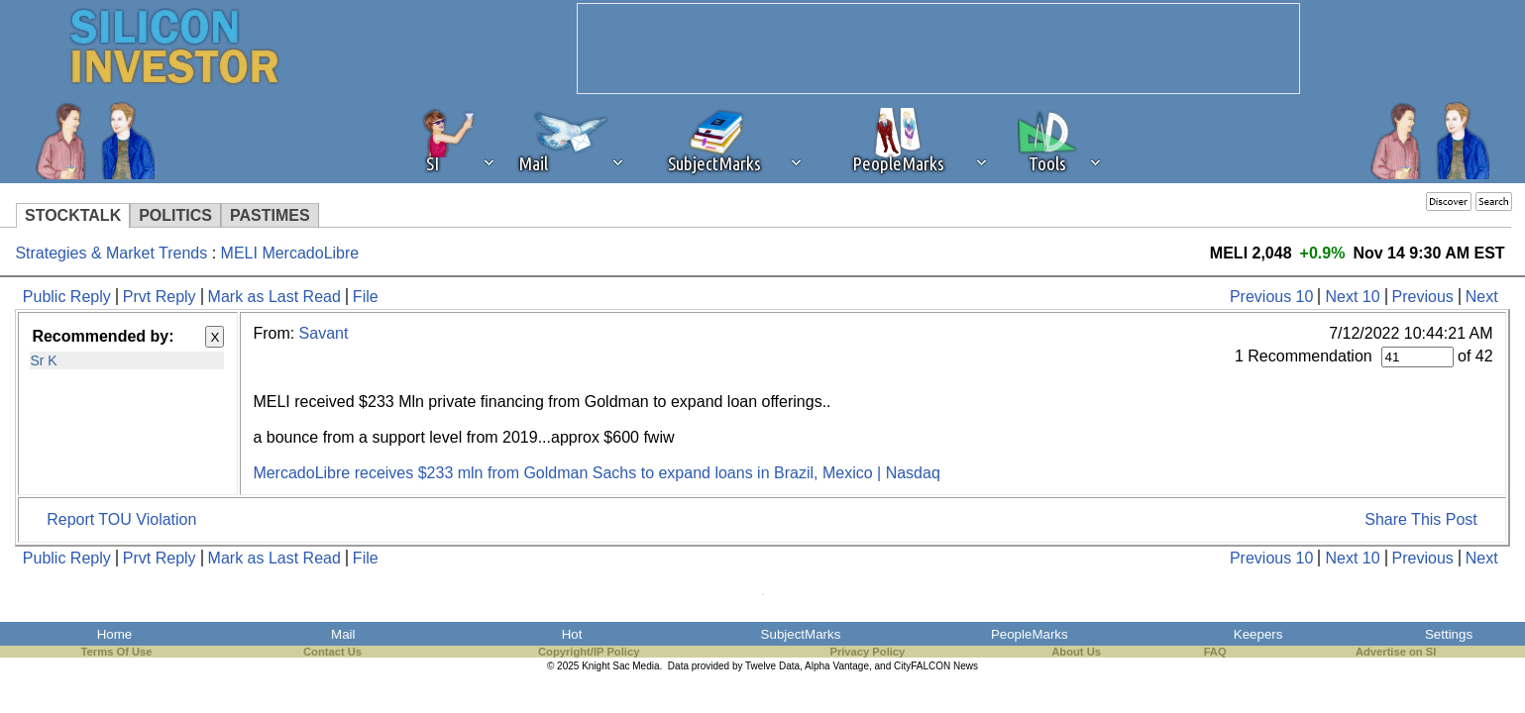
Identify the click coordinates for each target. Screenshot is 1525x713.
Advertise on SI (1396, 652)
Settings (1448, 634)
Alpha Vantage (837, 666)
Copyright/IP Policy (588, 652)
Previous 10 (1272, 296)
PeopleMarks (1029, 634)
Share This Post (1420, 519)
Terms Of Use (117, 652)
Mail (343, 634)
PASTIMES (270, 215)
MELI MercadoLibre (290, 253)
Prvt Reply (159, 296)
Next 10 (1352, 296)
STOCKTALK (73, 215)
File (366, 296)
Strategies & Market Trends (111, 253)
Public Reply (67, 296)
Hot (572, 634)
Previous (1423, 296)
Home (115, 634)
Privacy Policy (867, 652)
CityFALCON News (936, 666)
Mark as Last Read (274, 296)
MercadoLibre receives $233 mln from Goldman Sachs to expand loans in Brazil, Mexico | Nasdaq (596, 472)
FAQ (1215, 652)
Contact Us (332, 652)
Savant (324, 333)
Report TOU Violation (121, 519)
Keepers (1258, 634)
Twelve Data (772, 666)
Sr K (43, 360)
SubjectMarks (801, 634)
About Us (1076, 652)
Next (1482, 296)
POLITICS (175, 215)
